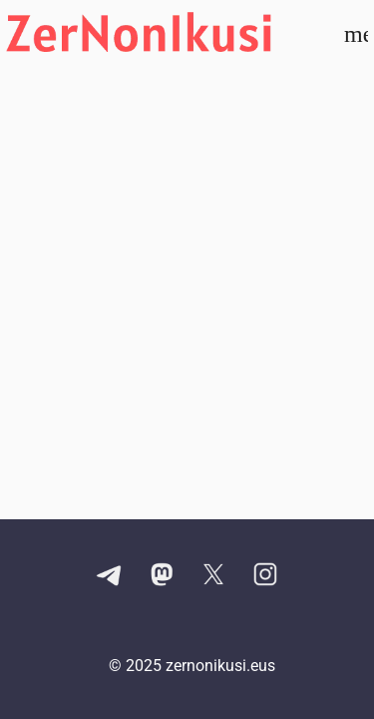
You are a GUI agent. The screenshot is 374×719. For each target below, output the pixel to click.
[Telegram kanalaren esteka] (110, 576)
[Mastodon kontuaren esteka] (162, 576)
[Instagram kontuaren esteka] (265, 576)
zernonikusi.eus (220, 665)
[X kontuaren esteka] (213, 576)
